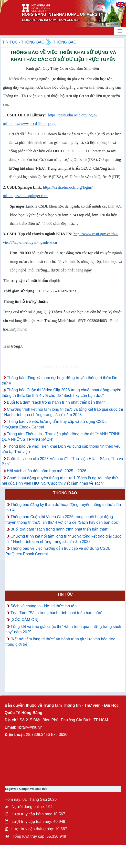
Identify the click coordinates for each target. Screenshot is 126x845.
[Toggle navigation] (120, 31)
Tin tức (65, 594)
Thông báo (64, 42)
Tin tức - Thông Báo (23, 42)
